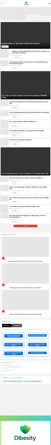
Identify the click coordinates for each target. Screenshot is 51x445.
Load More (25, 225)
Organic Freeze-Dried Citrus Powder (14, 344)
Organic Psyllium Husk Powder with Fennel (13, 336)
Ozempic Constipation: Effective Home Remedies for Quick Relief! (25, 314)
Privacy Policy (31, 419)
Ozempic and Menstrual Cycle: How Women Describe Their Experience (25, 261)
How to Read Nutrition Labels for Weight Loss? (22, 121)
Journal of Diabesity (36, 381)
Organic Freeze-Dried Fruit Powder (13, 353)
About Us (37, 419)
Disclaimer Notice (15, 419)
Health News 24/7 (17, 325)
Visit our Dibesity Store (37, 353)
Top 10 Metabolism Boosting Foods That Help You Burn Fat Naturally (29, 112)
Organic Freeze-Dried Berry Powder (37, 344)
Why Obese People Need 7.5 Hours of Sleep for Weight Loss (26, 178)
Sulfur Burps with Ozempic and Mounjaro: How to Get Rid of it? (25, 287)
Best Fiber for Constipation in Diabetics (20, 139)
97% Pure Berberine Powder (37, 335)
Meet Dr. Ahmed (24, 419)
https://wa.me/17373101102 (9, 370)
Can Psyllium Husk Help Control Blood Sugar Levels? (24, 206)
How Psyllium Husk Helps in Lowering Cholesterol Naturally (26, 130)
